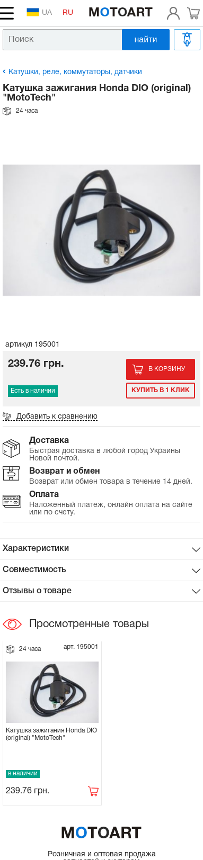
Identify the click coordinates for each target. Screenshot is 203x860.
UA (39, 12)
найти (146, 39)
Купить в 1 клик (160, 390)
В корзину (166, 369)
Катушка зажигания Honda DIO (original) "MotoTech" (51, 734)
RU (68, 13)
